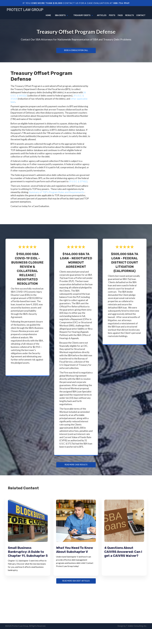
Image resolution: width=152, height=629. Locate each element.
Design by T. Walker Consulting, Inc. (132, 626)
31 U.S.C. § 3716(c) (78, 181)
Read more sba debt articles (76, 581)
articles (101, 15)
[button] (61, 15)
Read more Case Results (76, 464)
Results (129, 15)
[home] (25, 9)
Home (48, 15)
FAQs (120, 15)
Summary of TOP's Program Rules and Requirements (56, 192)
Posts (112, 15)
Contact (140, 15)
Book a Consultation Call (76, 50)
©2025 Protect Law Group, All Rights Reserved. (25, 626)
